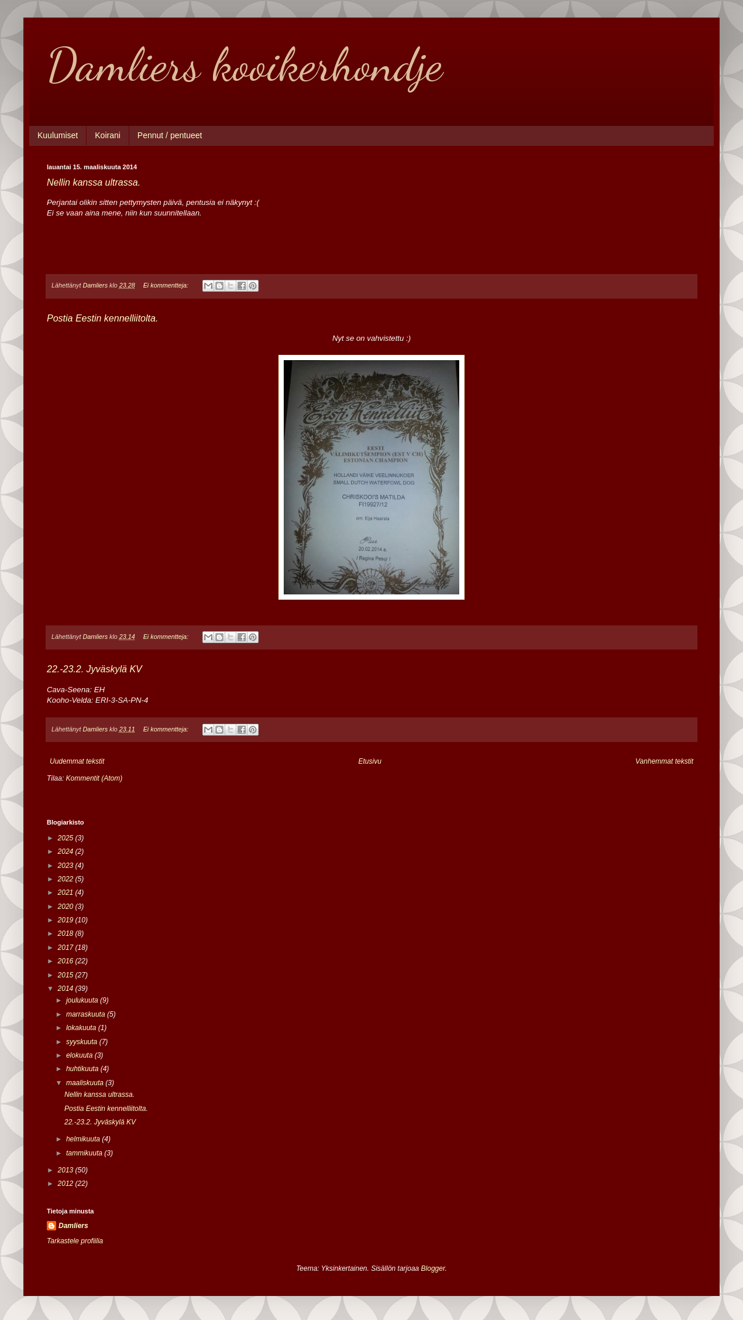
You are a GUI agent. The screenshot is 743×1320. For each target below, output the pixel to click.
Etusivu (370, 761)
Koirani (108, 135)
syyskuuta (82, 1042)
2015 (66, 975)
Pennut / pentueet (169, 135)
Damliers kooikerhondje (244, 64)
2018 (66, 933)
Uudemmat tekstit (77, 761)
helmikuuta (84, 1139)
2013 (66, 1170)
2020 (66, 906)
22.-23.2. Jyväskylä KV (94, 669)
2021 (66, 892)
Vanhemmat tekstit (664, 761)
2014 (66, 988)
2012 (66, 1183)
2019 (66, 920)
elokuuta (80, 1055)
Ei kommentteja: (166, 285)
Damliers (73, 1226)
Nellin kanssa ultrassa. (93, 182)
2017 (66, 947)
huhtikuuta (83, 1069)
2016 (66, 961)
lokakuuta (82, 1028)
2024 (66, 851)
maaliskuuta (85, 1083)
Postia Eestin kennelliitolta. (102, 318)
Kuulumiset (57, 135)
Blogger (433, 1268)
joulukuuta (83, 1000)
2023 (66, 865)
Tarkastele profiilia (75, 1241)
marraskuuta (86, 1014)
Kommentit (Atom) (94, 778)
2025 (66, 838)
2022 (66, 879)
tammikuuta (85, 1153)
